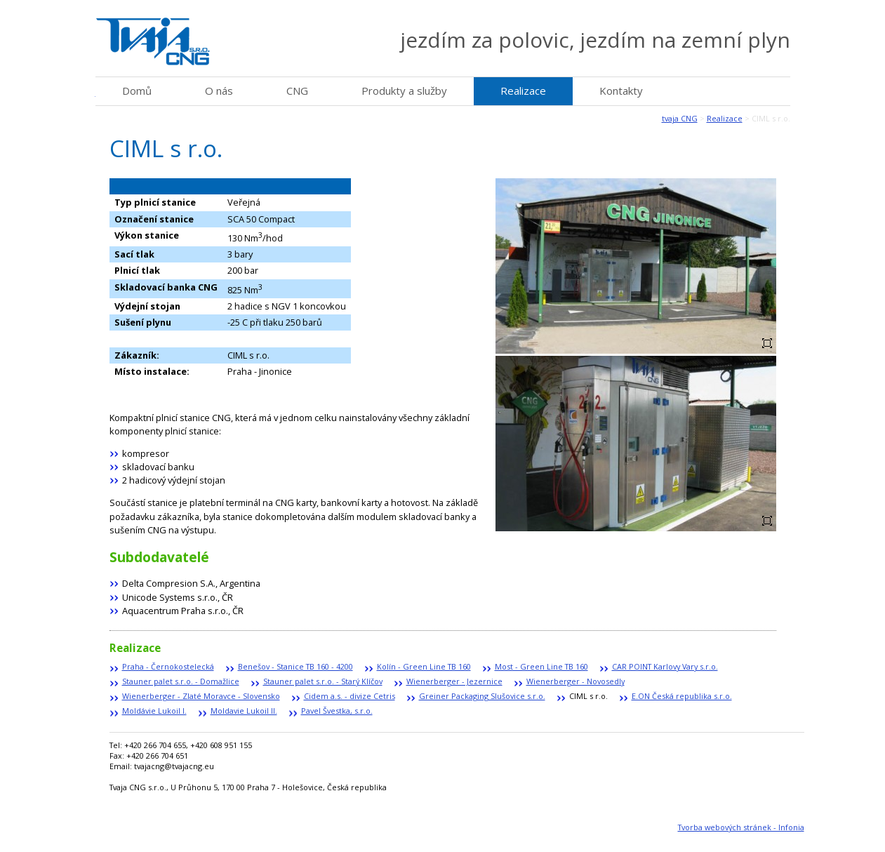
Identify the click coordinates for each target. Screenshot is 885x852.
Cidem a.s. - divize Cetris (349, 696)
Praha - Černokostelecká (168, 666)
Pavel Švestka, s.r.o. (337, 710)
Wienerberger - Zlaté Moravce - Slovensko (201, 696)
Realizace (725, 118)
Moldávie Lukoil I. (154, 710)
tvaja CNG (680, 118)
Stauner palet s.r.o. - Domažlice (180, 681)
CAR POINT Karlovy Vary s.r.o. (665, 666)
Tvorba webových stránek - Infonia (741, 827)
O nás (219, 91)
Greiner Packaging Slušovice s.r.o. (482, 696)
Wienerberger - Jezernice (454, 681)
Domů (137, 91)
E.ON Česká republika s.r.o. (682, 696)
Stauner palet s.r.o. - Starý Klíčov (322, 681)
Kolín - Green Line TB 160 (424, 666)
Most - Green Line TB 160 (541, 666)
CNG (297, 91)
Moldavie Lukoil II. (244, 710)
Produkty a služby (404, 91)
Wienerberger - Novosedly (575, 681)
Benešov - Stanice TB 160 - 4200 (295, 666)
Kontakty (621, 91)
